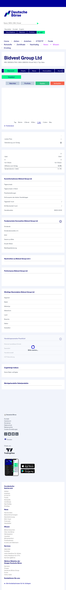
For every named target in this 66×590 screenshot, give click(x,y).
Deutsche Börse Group (11, 570)
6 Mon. (33, 122)
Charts (23, 71)
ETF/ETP (39, 41)
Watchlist (22, 32)
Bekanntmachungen (11, 515)
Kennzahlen (47, 71)
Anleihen (27, 41)
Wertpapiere (8, 534)
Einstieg (7, 48)
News (45, 44)
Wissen (56, 44)
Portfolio (32, 32)
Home (6, 41)
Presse (6, 568)
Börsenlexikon (9, 538)
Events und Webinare (11, 543)
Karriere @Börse (9, 558)
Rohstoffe (8, 44)
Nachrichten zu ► (17, 259)
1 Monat (26, 122)
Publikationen (8, 540)
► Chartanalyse (9, 126)
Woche (20, 122)
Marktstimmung (9, 517)
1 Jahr (39, 122)
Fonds (50, 41)
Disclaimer (7, 423)
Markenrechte (8, 427)
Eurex (6, 573)
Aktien (16, 41)
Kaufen (42, 83)
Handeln (7, 536)
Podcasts (7, 521)
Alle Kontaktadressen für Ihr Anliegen (17, 583)
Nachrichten (8, 513)
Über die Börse (9, 532)
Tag (15, 122)
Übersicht (10, 71)
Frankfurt (11, 77)
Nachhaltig (34, 44)
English (21, 29)
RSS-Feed (7, 519)
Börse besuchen (9, 530)
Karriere (7, 566)
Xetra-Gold (8, 575)
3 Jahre (45, 122)
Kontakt (15, 29)
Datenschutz (8, 425)
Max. (50, 122)
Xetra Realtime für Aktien (12, 553)
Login (40, 32)
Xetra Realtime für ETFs (12, 556)
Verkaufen (57, 83)
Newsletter (8, 29)
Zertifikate (21, 44)
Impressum (7, 421)
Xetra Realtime (10, 32)
